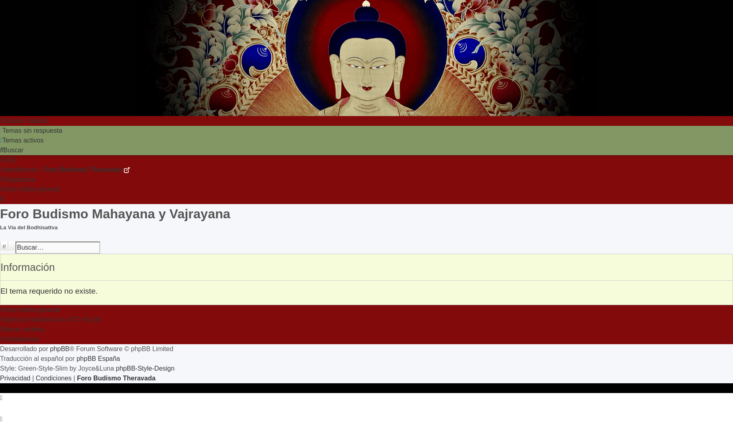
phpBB (60, 348)
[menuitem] (31, 130)
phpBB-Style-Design (145, 368)
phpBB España (98, 358)
